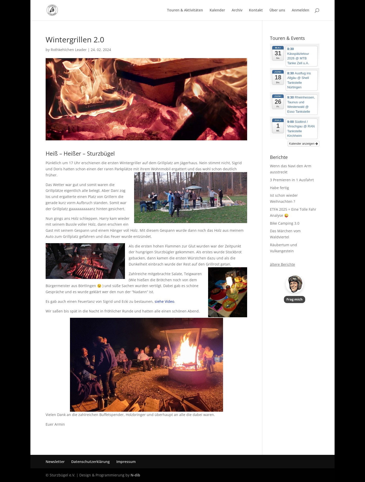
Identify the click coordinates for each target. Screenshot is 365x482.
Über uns (277, 10)
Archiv (237, 10)
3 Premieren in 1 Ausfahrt (292, 179)
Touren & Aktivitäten (185, 10)
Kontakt (256, 10)
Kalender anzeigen (303, 143)
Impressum (126, 461)
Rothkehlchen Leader (69, 49)
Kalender (217, 10)
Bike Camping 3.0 (284, 223)
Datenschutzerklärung (90, 461)
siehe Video (164, 301)
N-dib (135, 475)
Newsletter (55, 461)
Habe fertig (279, 187)
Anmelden (300, 10)
